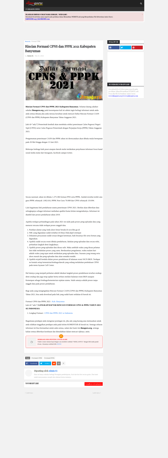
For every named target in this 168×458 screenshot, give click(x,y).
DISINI (59, 344)
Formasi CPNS (36, 41)
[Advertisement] (84, 33)
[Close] (142, 14)
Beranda (27, 41)
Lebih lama (96, 393)
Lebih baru (29, 393)
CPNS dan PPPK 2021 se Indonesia (58, 313)
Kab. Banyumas (58, 301)
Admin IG (53, 370)
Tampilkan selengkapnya (93, 384)
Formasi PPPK (49, 358)
